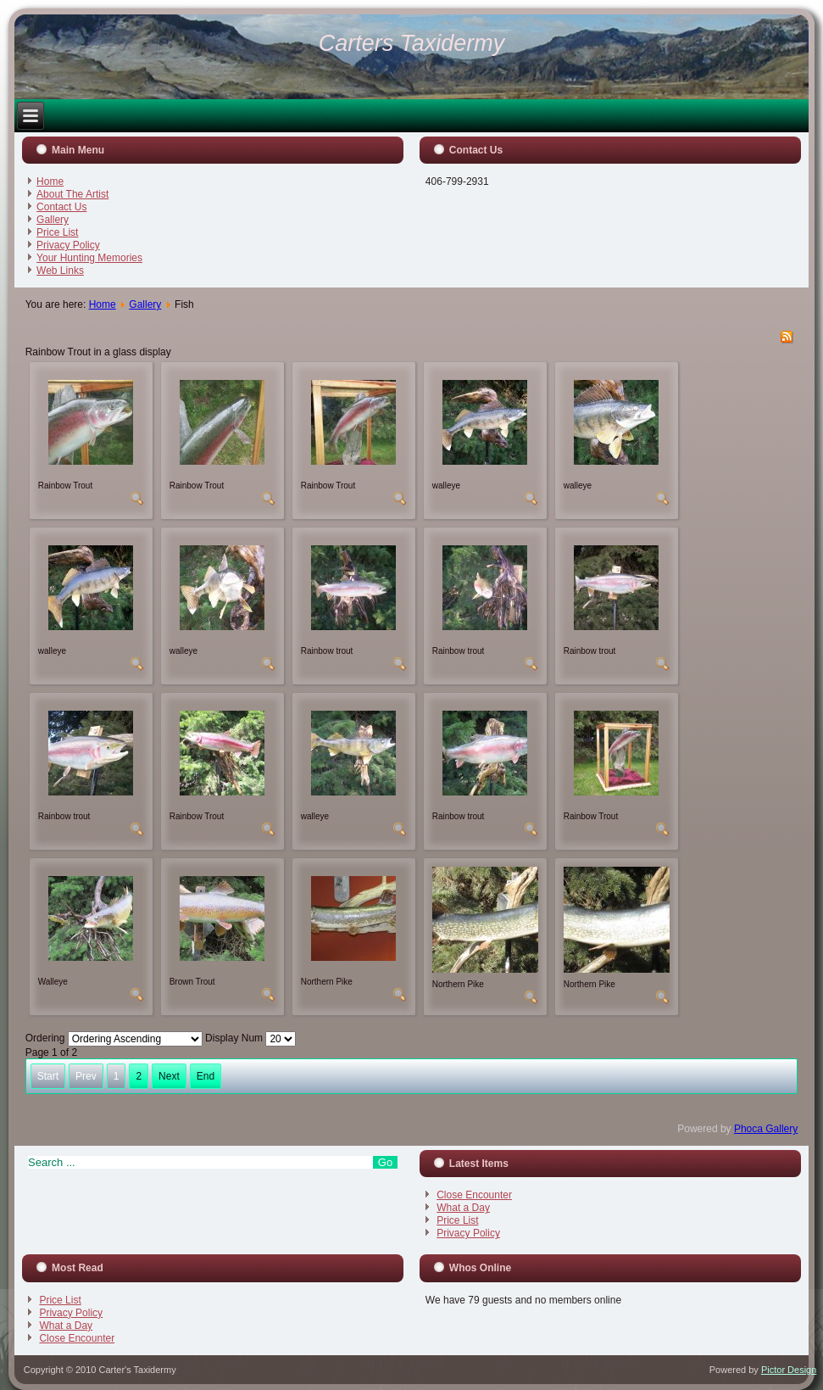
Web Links (60, 270)
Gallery (52, 220)
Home (50, 181)
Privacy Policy (68, 245)
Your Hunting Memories (89, 258)
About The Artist (72, 194)
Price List (57, 232)
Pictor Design (788, 1370)
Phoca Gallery (766, 1129)
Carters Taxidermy (412, 43)
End (205, 1076)
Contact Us (61, 207)
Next (169, 1076)
